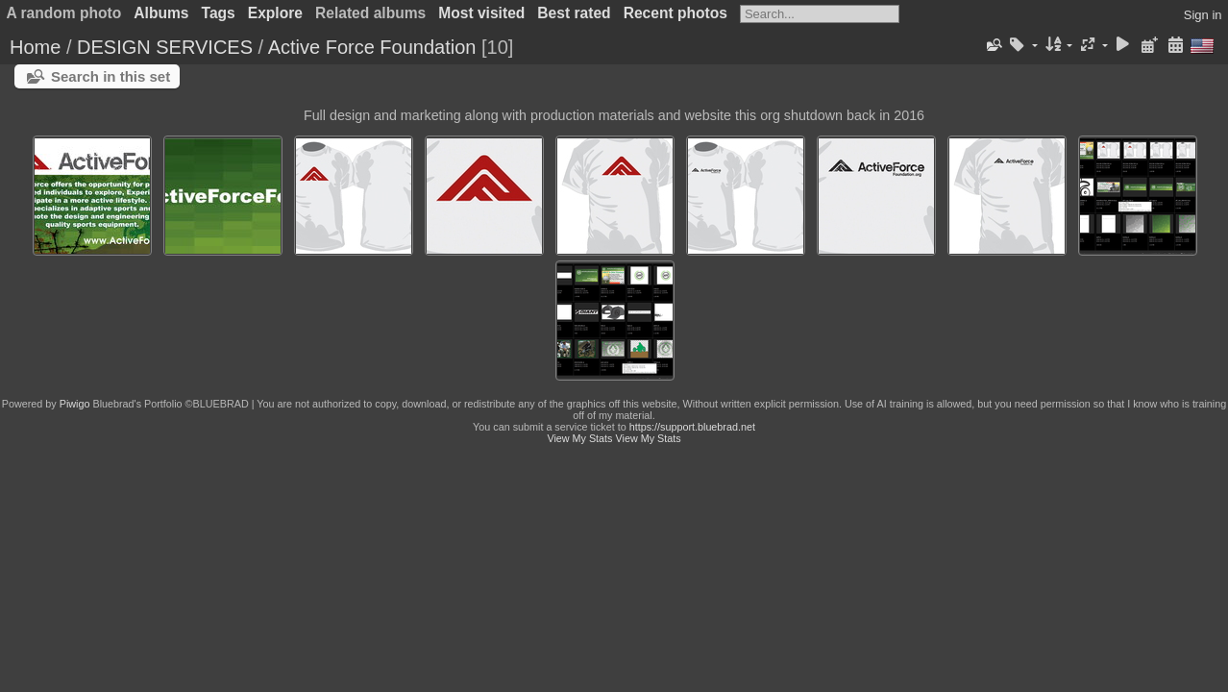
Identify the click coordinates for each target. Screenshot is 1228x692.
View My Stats (579, 438)
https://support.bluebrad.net (692, 426)
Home (35, 47)
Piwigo (75, 403)
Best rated (573, 13)
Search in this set (110, 76)
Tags (218, 13)
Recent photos (675, 13)
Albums (161, 13)
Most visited (481, 13)
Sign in (1203, 15)
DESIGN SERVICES (165, 47)
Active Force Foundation (372, 47)
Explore (275, 13)
